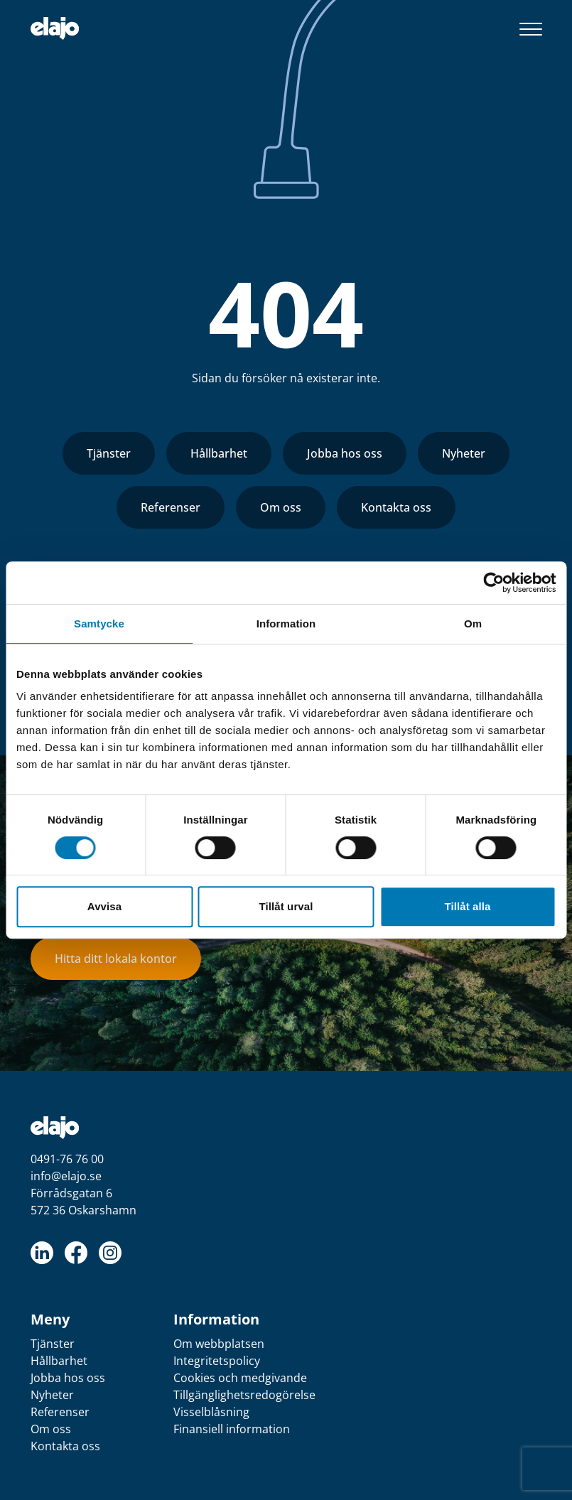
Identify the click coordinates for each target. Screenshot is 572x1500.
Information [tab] (286, 623)
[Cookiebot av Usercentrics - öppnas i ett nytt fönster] (493, 582)
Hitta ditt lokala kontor (116, 958)
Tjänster (109, 453)
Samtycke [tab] (99, 623)
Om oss (280, 507)
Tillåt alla (467, 906)
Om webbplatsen (218, 1343)
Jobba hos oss (344, 453)
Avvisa (104, 906)
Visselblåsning (211, 1412)
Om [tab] (473, 623)
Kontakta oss (396, 507)
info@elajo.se (66, 1176)
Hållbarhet (218, 453)
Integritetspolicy (216, 1361)
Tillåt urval (286, 906)
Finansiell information (231, 1429)
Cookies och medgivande (240, 1378)
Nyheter (463, 453)
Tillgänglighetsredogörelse (244, 1395)
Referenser (170, 507)
